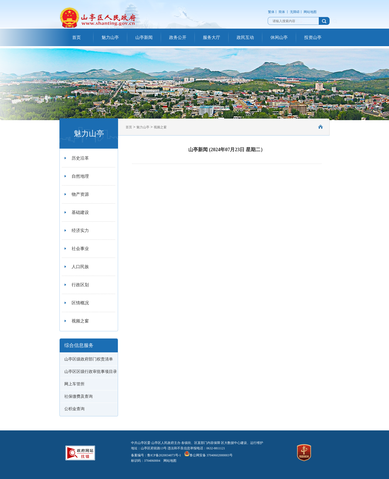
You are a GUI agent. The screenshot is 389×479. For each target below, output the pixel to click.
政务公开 (177, 37)
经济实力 (80, 230)
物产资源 (80, 194)
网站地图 (310, 12)
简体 (282, 12)
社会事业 (80, 248)
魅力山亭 (110, 37)
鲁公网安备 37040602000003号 (208, 455)
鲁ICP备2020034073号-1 (164, 455)
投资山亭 (312, 37)
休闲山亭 (279, 37)
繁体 (271, 12)
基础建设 (80, 212)
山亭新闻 (144, 37)
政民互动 (245, 37)
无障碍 (295, 12)
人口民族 (80, 266)
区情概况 (80, 303)
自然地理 (80, 176)
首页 (76, 37)
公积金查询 (74, 409)
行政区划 (80, 284)
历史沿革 (80, 158)
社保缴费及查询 (78, 396)
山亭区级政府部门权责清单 (88, 359)
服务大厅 (211, 37)
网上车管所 (74, 384)
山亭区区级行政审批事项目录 (90, 371)
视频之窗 (80, 321)
